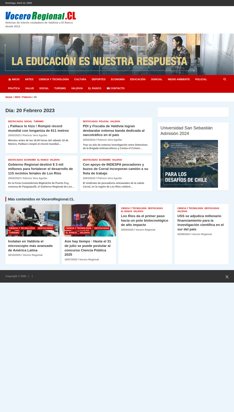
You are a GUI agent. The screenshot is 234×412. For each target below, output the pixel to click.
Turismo (60, 88)
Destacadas (15, 121)
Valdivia (77, 88)
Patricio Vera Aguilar (35, 135)
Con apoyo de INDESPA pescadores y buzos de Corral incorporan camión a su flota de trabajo (115, 169)
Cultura (80, 79)
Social (44, 88)
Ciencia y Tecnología (54, 79)
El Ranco (94, 88)
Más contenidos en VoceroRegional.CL (41, 199)
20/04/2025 (127, 229)
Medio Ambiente (179, 79)
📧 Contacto (115, 88)
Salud (29, 88)
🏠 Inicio (14, 79)
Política (14, 88)
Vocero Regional (32, 255)
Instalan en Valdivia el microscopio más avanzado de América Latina (30, 245)
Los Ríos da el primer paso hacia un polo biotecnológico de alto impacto (144, 220)
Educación (138, 79)
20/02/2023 (14, 135)
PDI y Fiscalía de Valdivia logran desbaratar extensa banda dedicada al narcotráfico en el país (114, 130)
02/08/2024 (183, 234)
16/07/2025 (71, 259)
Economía (118, 79)
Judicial (157, 79)
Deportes (99, 79)
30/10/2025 (14, 255)
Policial (201, 79)
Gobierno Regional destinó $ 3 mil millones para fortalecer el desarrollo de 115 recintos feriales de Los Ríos (40, 169)
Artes (29, 79)
